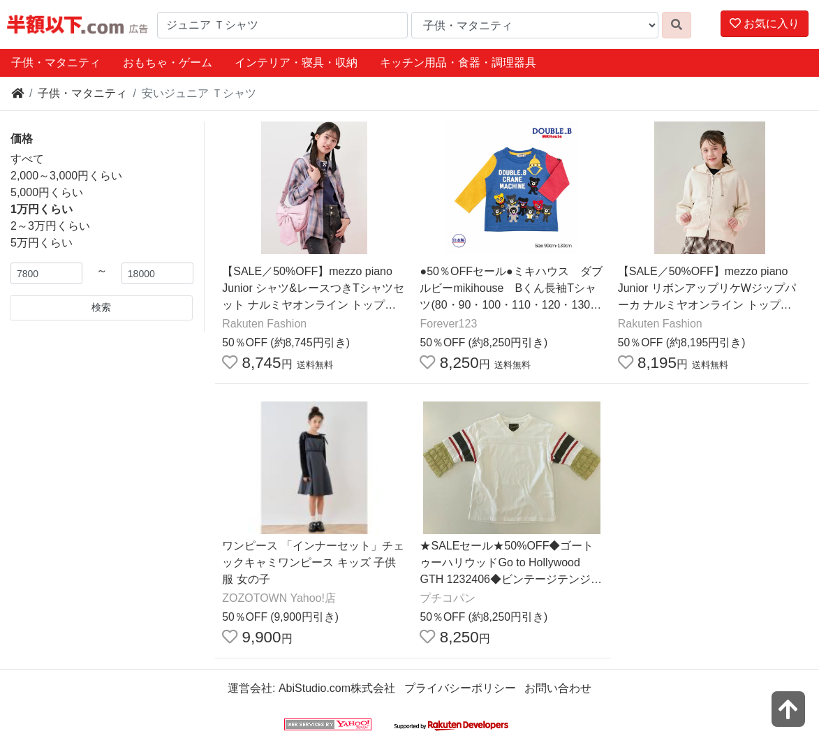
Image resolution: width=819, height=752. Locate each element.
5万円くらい (41, 243)
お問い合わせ (557, 688)
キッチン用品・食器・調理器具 (458, 62)
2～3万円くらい (50, 226)
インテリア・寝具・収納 (296, 62)
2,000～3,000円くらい (66, 176)
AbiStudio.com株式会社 (337, 688)
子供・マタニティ (56, 62)
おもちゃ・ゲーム (167, 62)
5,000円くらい (46, 192)
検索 (101, 307)
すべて (27, 159)
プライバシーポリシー (460, 688)
